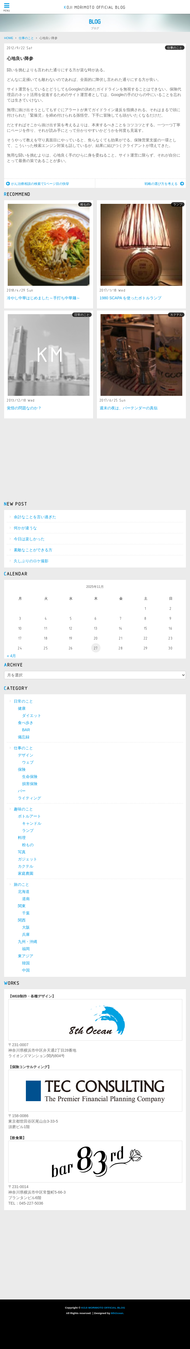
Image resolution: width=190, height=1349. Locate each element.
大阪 (26, 927)
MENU (7, 7)
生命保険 (29, 776)
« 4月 (11, 656)
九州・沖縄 (27, 941)
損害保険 (29, 784)
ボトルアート (29, 816)
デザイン (25, 755)
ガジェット (27, 859)
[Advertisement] (95, 459)
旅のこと (21, 884)
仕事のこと (174, 47)
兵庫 (26, 934)
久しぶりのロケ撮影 (31, 561)
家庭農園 (25, 873)
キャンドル (31, 823)
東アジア (25, 956)
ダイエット (31, 715)
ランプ (177, 204)
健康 (22, 708)
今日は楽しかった (29, 539)
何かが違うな (25, 528)
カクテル (176, 314)
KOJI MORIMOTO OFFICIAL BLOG (95, 7)
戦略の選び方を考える (164, 184)
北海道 (23, 891)
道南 (26, 898)
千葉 (26, 913)
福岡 (26, 949)
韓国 (26, 963)
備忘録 (23, 737)
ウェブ (28, 762)
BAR (26, 730)
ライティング (29, 798)
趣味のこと (23, 809)
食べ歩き (25, 722)
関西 (22, 920)
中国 (26, 970)
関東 (22, 906)
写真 (22, 852)
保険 (22, 769)
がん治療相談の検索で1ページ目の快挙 (37, 184)
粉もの (84, 204)
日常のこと (81, 314)
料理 (22, 837)
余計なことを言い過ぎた (35, 517)
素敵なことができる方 (33, 550)
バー (22, 791)
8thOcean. (117, 1313)
